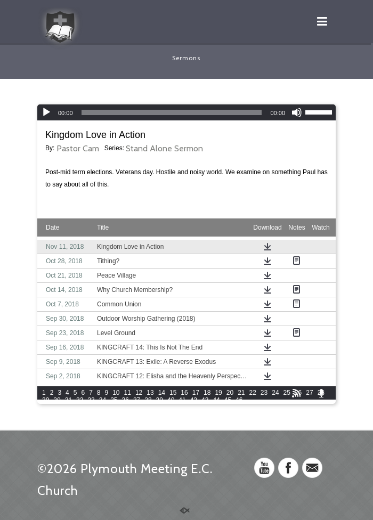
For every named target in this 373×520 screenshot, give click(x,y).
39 (159, 400)
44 (216, 400)
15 (172, 392)
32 (79, 400)
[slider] (172, 112)
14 (161, 392)
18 (207, 392)
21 (241, 392)
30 (56, 400)
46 (239, 400)
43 (204, 400)
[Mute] (296, 112)
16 (184, 392)
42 (193, 400)
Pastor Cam (77, 148)
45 (227, 400)
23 (264, 392)
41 (182, 400)
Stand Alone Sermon (164, 148)
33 (90, 400)
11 (127, 392)
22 (252, 392)
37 (136, 400)
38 (147, 400)
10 (115, 392)
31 (68, 400)
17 (195, 392)
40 (170, 400)
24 (275, 392)
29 (45, 400)
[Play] (46, 112)
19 (218, 392)
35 (113, 400)
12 (138, 392)
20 (229, 392)
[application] (186, 112)
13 (150, 392)
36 (125, 400)
